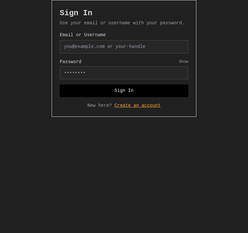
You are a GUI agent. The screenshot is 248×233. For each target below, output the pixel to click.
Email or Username (83, 35)
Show (183, 62)
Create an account (138, 105)
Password (70, 61)
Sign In (124, 90)
